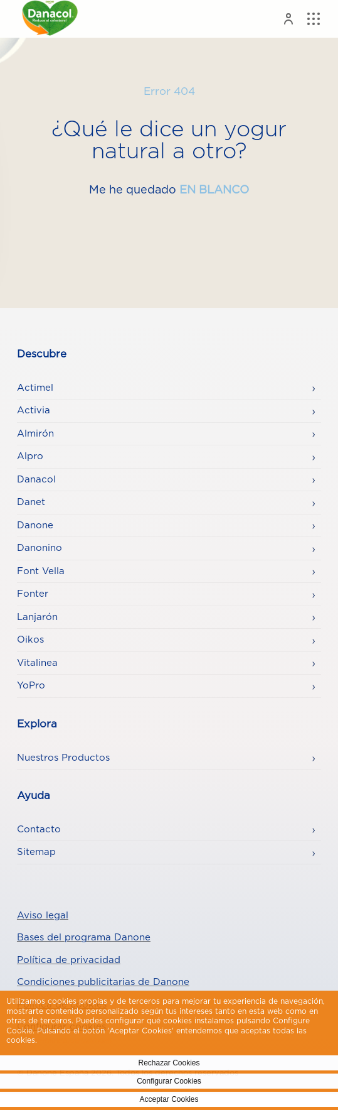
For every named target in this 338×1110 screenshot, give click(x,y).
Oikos (30, 640)
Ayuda (33, 796)
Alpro (30, 456)
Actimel (35, 388)
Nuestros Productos (63, 758)
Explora (37, 724)
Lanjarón (37, 617)
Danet (31, 502)
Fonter (32, 594)
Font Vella (41, 571)
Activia (33, 410)
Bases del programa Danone (84, 937)
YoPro (31, 685)
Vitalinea (37, 663)
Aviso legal (42, 915)
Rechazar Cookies (168, 1062)
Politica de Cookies (76, 1040)
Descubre (41, 354)
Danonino (39, 548)
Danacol (36, 479)
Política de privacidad (68, 960)
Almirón (35, 433)
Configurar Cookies (169, 1081)
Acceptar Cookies (168, 1099)
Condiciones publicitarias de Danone (103, 982)
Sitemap (36, 852)
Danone (35, 525)
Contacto (39, 829)
